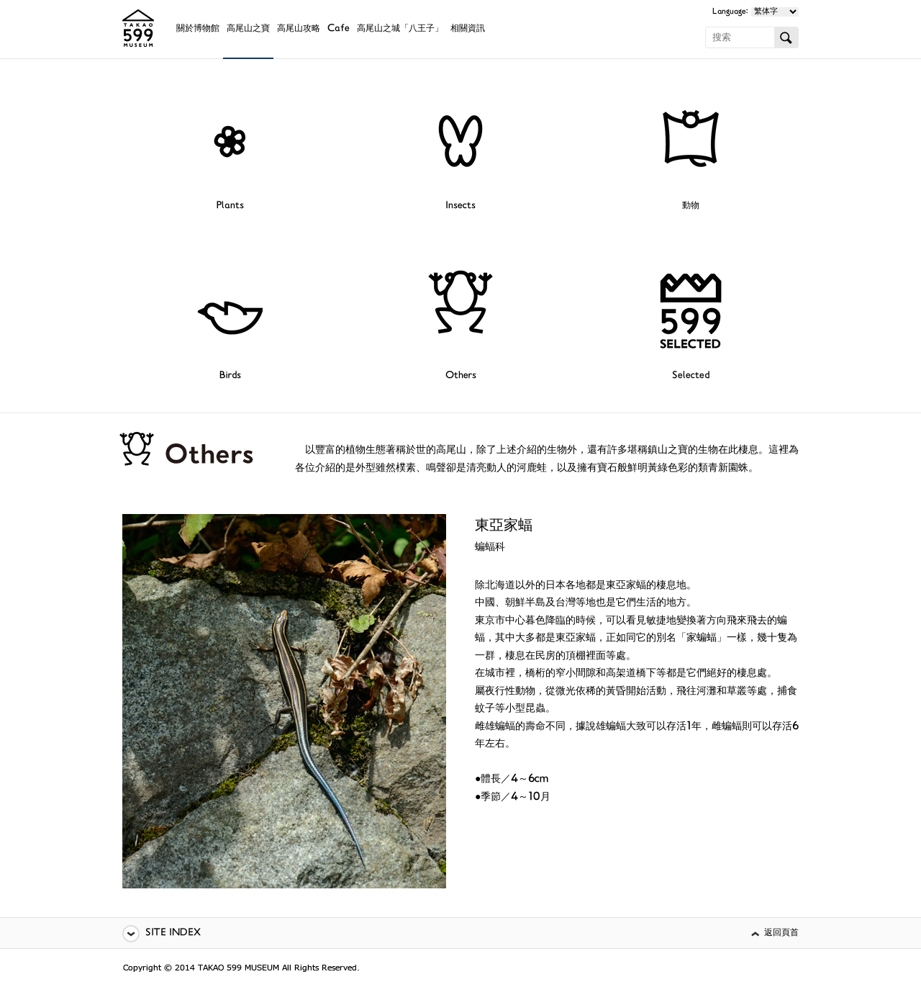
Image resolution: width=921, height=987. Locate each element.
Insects (460, 206)
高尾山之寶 (248, 29)
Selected (690, 376)
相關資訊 (467, 29)
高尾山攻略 (298, 29)
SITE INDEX (173, 933)
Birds (230, 376)
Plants (230, 206)
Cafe (338, 29)
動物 (690, 206)
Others (460, 376)
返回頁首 (781, 933)
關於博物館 (197, 29)
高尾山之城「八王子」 (400, 29)
